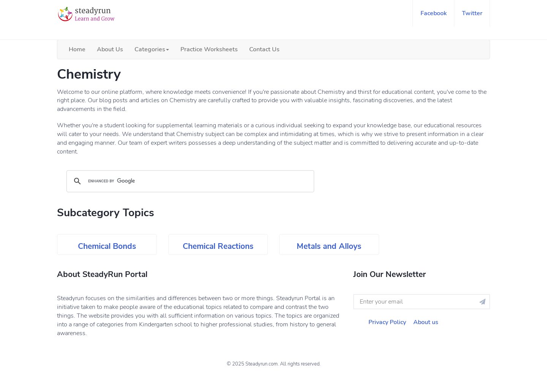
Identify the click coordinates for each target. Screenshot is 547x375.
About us (425, 322)
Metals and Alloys (329, 246)
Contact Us (264, 49)
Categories (151, 49)
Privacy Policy (387, 322)
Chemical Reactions (218, 246)
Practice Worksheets (209, 49)
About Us (110, 49)
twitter (472, 13)
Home (77, 49)
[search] (189, 181)
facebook (434, 13)
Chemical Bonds (107, 246)
